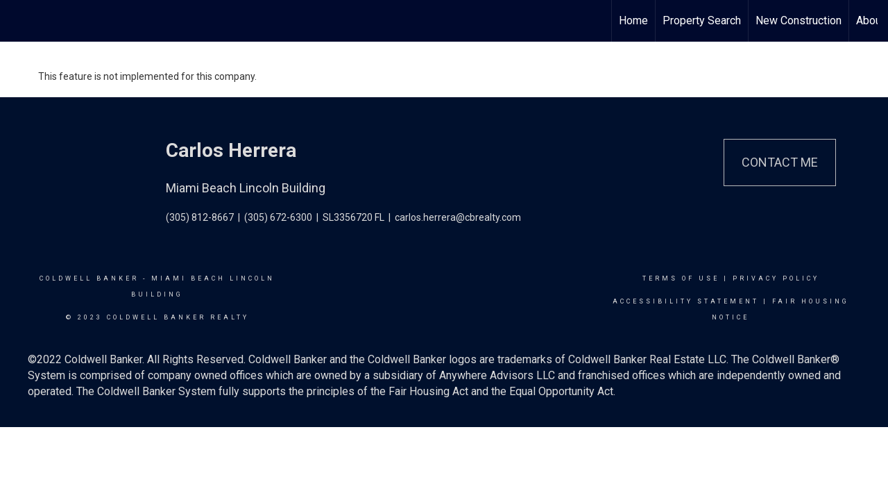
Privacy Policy (776, 278)
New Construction (798, 20)
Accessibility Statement (686, 301)
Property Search (702, 20)
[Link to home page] (17, 21)
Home (633, 20)
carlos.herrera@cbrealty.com (458, 217)
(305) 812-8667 (200, 217)
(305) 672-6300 (278, 217)
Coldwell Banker (89, 278)
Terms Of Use (680, 278)
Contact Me (780, 162)
